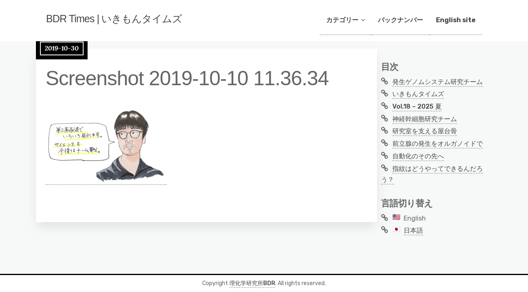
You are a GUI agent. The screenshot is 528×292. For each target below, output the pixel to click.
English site (456, 20)
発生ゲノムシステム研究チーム (437, 82)
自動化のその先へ (418, 156)
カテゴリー (342, 20)
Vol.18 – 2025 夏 (417, 106)
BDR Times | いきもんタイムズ (133, 20)
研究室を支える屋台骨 (424, 131)
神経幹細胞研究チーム (424, 119)
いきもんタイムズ (418, 94)
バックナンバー (400, 20)
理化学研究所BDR (252, 283)
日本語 (413, 230)
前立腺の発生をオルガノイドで (437, 143)
